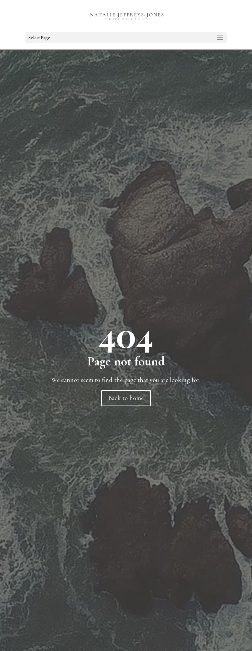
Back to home (126, 398)
